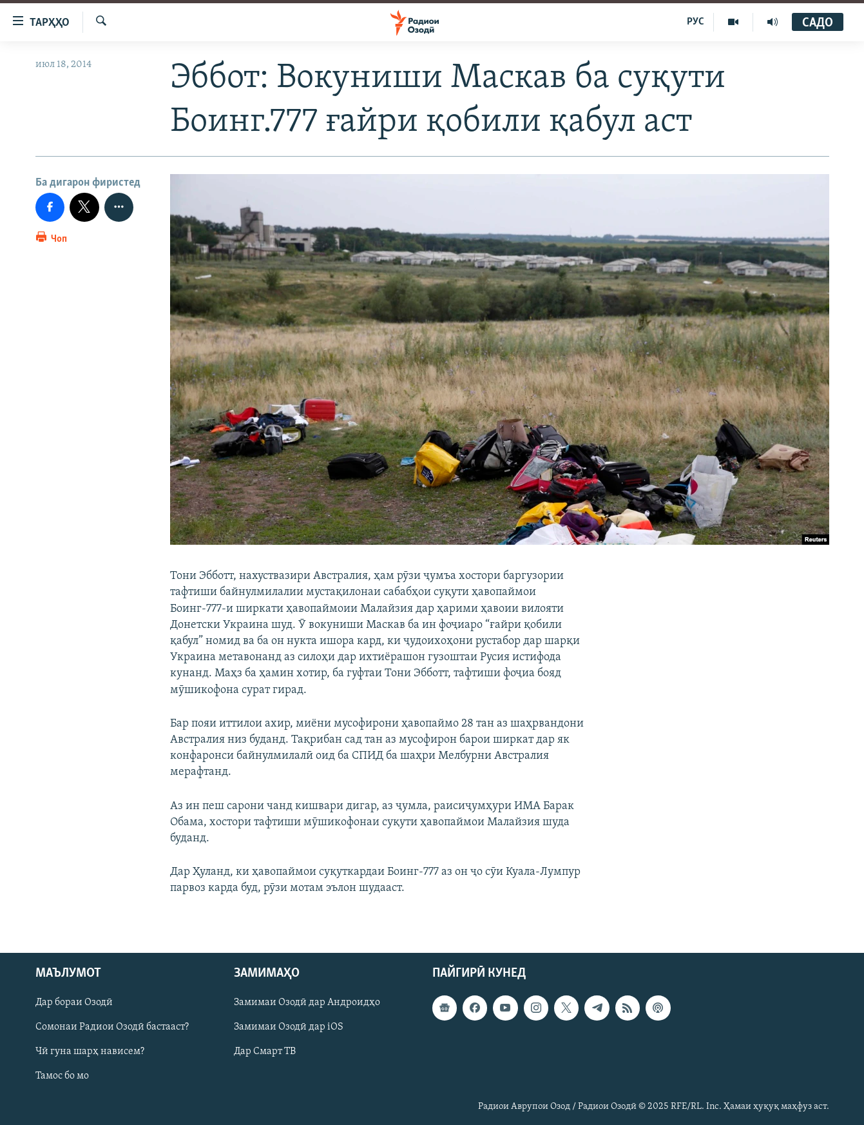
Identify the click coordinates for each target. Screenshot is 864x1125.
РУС (695, 22)
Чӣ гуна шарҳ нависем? (89, 1052)
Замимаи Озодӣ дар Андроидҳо (307, 1003)
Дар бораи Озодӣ (74, 1003)
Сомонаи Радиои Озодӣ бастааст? (112, 1027)
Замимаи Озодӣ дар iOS (288, 1027)
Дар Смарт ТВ (265, 1052)
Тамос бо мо (62, 1076)
